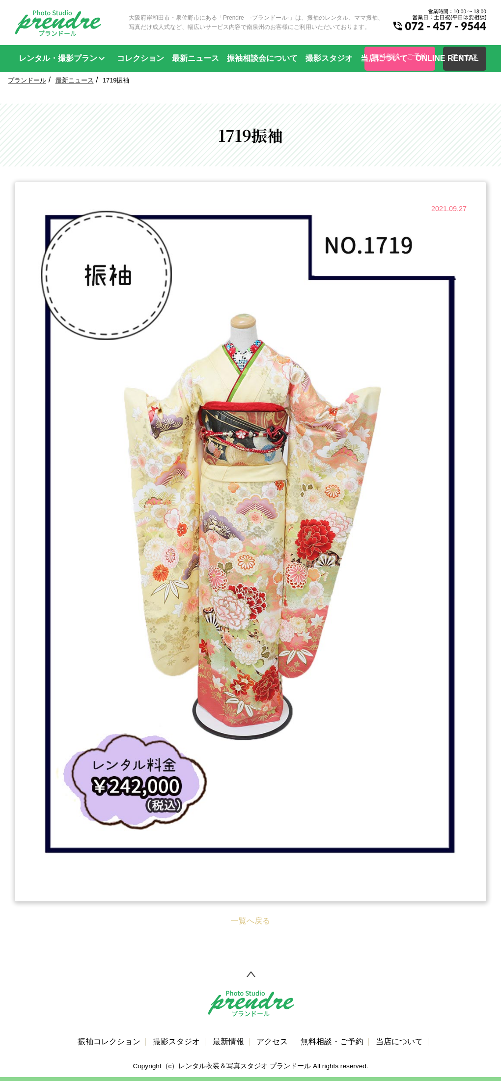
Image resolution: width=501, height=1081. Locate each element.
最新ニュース (195, 58)
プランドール (27, 80)
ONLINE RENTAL (447, 58)
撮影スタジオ (329, 58)
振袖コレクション (109, 1042)
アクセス (272, 1042)
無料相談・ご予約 (332, 1042)
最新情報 (228, 1042)
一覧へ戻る (250, 921)
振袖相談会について (262, 58)
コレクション (140, 58)
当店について (384, 58)
